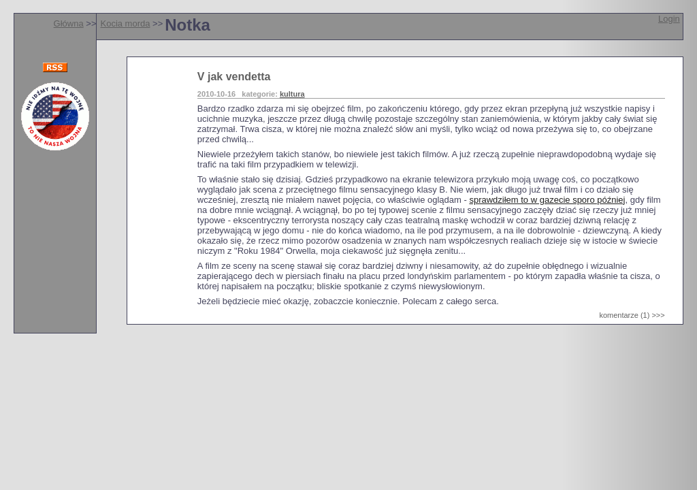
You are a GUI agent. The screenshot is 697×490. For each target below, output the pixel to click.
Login (669, 19)
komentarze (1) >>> (631, 315)
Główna (69, 23)
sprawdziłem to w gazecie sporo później (547, 200)
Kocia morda (125, 23)
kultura (292, 94)
